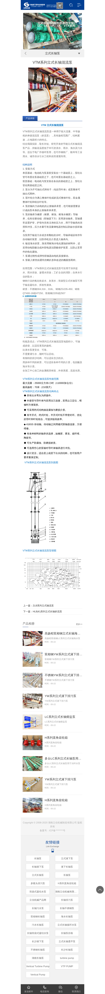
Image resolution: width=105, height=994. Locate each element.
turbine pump (67, 958)
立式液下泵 (67, 858)
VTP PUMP (67, 966)
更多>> (79, 624)
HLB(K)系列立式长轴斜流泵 (47, 611)
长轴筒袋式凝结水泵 (38, 933)
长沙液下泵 (38, 941)
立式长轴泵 (38, 875)
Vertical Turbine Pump (38, 966)
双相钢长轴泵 (38, 916)
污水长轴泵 (38, 924)
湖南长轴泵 (38, 958)
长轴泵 (37, 858)
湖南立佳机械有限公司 (67, 891)
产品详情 (30, 118)
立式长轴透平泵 (67, 941)
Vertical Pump (37, 974)
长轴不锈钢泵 (67, 908)
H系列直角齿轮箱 (67, 883)
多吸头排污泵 (38, 883)
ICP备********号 (57, 830)
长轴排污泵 (67, 900)
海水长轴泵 (67, 916)
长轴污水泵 (38, 908)
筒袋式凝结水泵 (37, 891)
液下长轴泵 (67, 866)
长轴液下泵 (38, 866)
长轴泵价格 (67, 933)
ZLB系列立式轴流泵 (43, 605)
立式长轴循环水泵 (67, 924)
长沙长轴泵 (67, 949)
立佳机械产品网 (37, 900)
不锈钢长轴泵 (38, 949)
